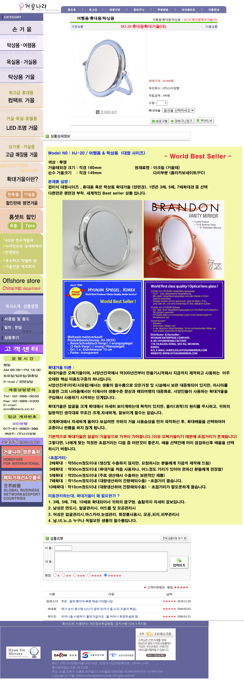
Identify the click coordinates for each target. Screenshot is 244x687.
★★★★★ (113, 584)
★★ (67, 584)
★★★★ (95, 584)
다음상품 (211, 26)
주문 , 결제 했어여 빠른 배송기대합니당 (87, 609)
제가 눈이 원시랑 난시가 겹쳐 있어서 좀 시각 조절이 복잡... (99, 617)
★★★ (80, 584)
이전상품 (77, 26)
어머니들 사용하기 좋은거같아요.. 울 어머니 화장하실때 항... (100, 625)
